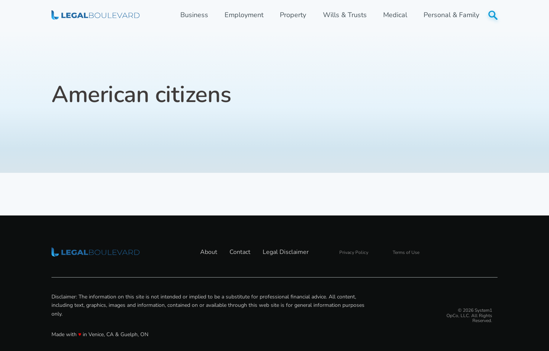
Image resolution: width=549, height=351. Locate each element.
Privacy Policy (353, 252)
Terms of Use (406, 252)
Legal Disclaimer (286, 252)
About (208, 252)
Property (293, 15)
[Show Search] (493, 15)
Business (194, 15)
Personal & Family (451, 15)
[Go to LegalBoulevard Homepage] (95, 14)
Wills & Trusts (345, 15)
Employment (244, 15)
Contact (240, 252)
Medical (395, 15)
